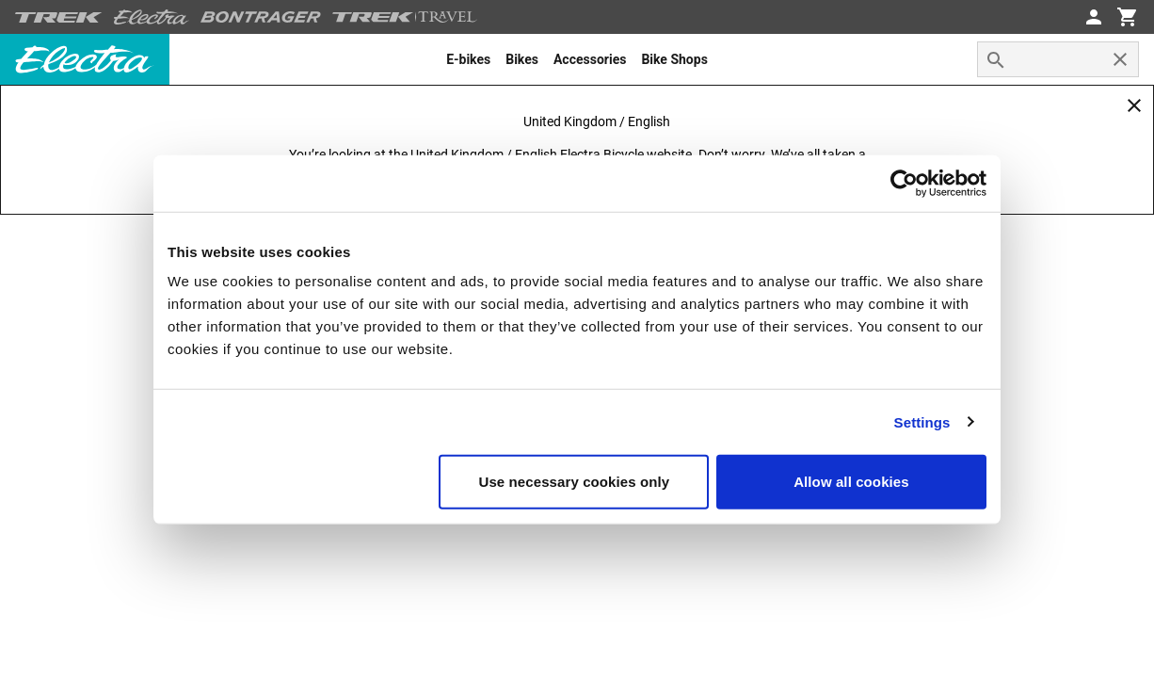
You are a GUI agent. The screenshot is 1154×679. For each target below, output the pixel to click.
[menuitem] (468, 59)
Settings (922, 421)
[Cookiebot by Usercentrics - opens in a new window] (904, 183)
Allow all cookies (851, 482)
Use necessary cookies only (574, 482)
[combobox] (1058, 59)
